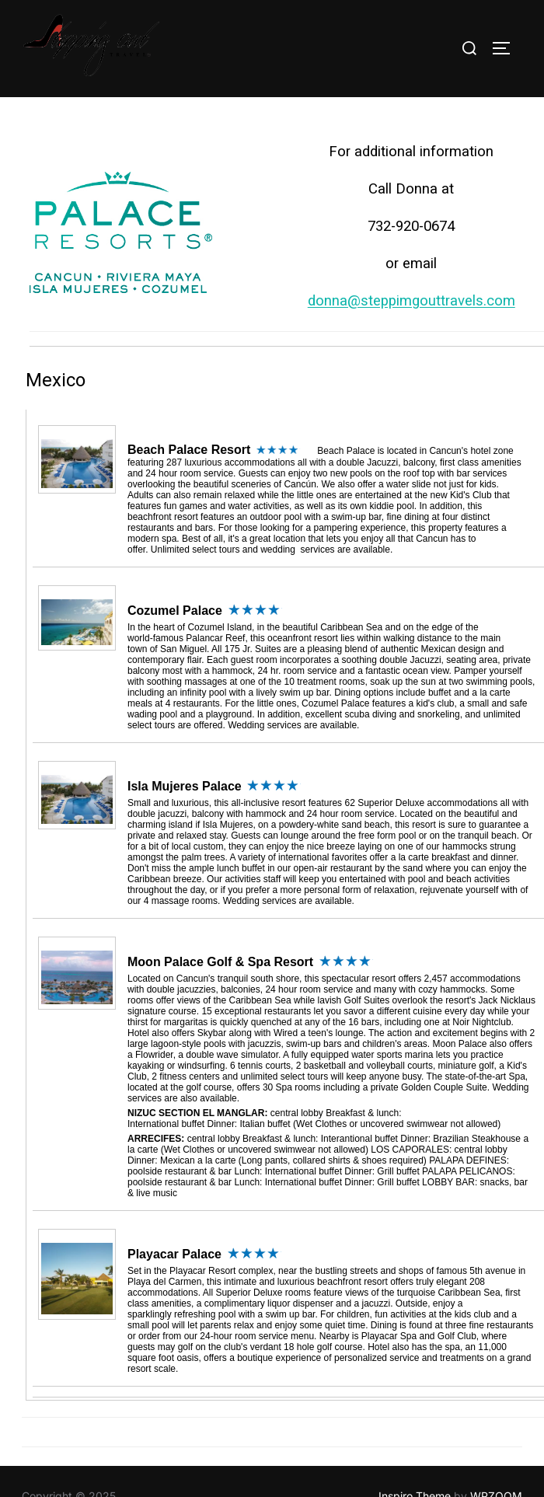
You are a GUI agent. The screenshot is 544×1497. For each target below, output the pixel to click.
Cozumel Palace (174, 577)
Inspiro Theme (414, 1463)
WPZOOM (496, 1463)
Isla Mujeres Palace (184, 752)
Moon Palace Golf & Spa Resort (220, 928)
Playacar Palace (174, 1220)
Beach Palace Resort (188, 416)
